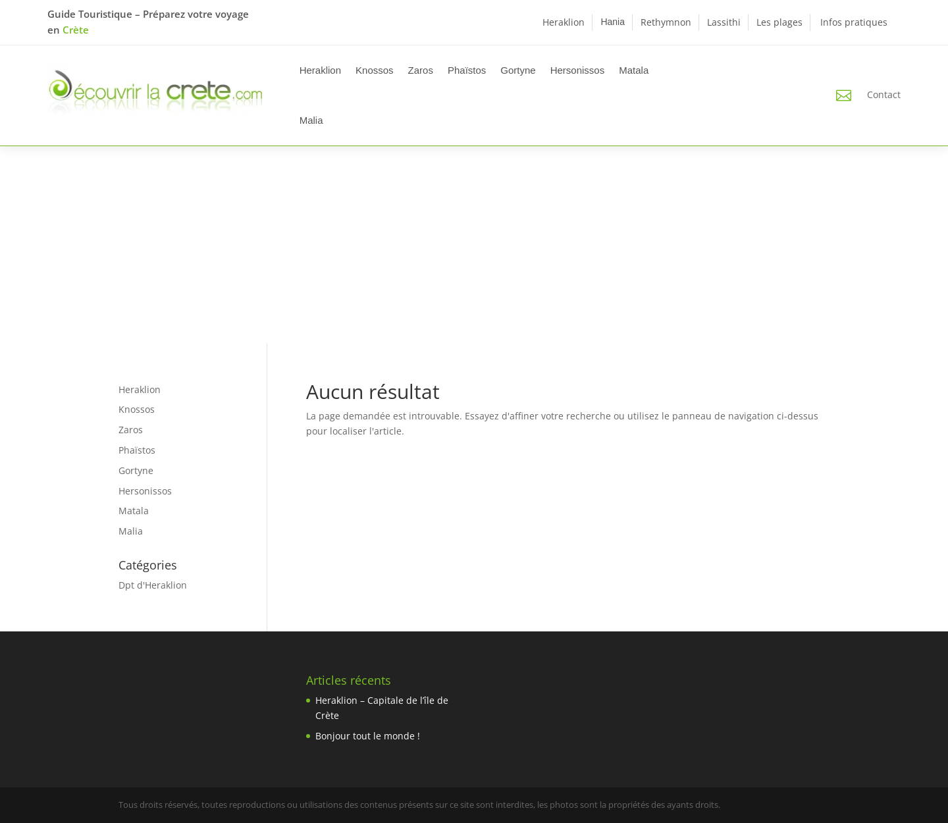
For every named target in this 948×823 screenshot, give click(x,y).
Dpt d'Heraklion (152, 585)
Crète (76, 29)
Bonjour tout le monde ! (367, 736)
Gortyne (517, 70)
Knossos (375, 70)
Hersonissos (577, 70)
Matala (633, 70)
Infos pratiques (853, 22)
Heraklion (563, 22)
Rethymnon (666, 22)
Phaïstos (467, 70)
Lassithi (724, 22)
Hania (612, 21)
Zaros (420, 70)
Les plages (779, 22)
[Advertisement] (474, 245)
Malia (311, 120)
